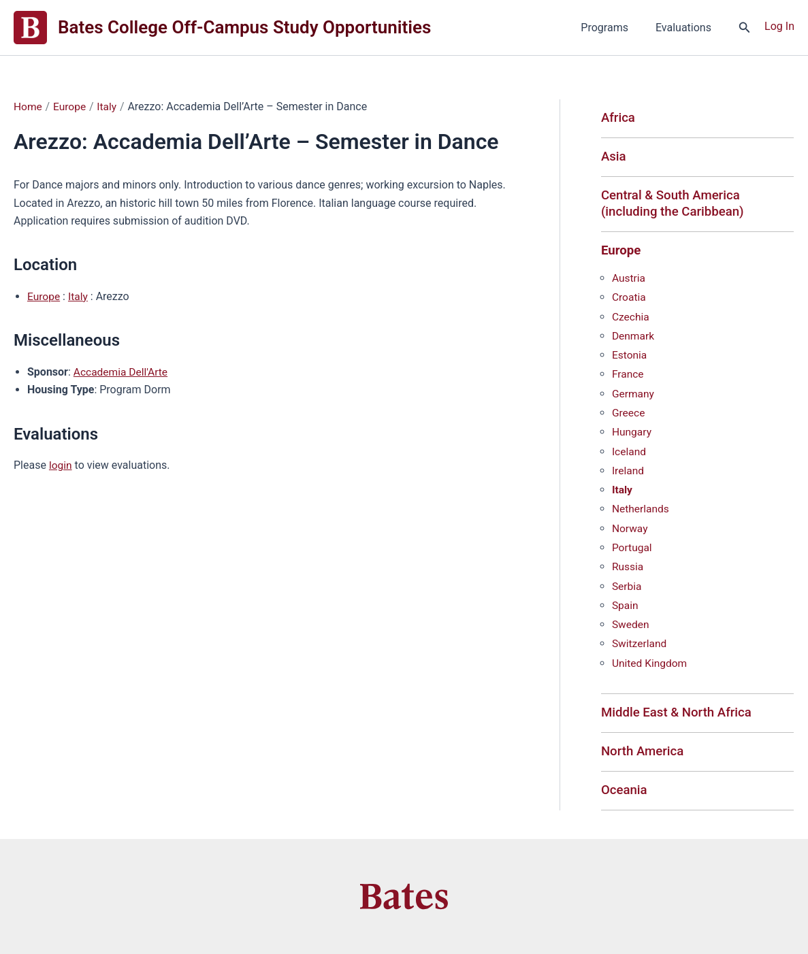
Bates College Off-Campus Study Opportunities (244, 27)
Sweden (631, 624)
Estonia (630, 357)
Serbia (627, 586)
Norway (630, 529)
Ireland (628, 471)
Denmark (634, 338)
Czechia (631, 319)
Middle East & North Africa (678, 712)
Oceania (625, 791)
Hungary (632, 433)
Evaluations (686, 27)
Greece (629, 414)
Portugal (632, 548)
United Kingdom (651, 662)
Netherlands (641, 510)
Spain (625, 605)
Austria (629, 281)
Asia (614, 157)
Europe (44, 295)
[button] (745, 27)
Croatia (629, 300)
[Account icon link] (779, 26)
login (61, 464)
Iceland (629, 452)
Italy (79, 295)
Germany (634, 395)
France (628, 376)
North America (643, 751)
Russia (628, 567)
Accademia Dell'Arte (122, 371)
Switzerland (640, 643)
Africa (618, 118)
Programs (612, 27)
